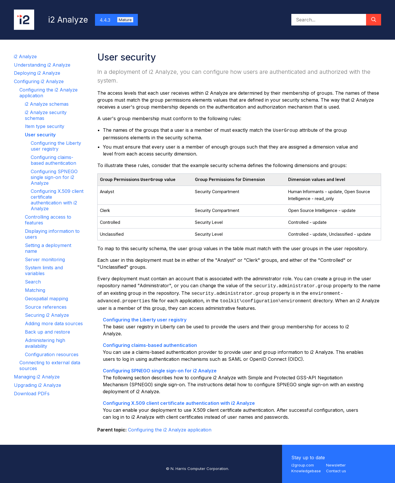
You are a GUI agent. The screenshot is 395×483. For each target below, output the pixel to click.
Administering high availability (45, 343)
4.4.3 (116, 20)
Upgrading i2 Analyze (37, 385)
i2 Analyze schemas (47, 104)
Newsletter (336, 465)
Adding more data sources (54, 323)
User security (40, 135)
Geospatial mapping (46, 298)
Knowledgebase (306, 471)
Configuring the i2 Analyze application (169, 430)
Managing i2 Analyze (37, 377)
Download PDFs (32, 393)
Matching (35, 290)
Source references (46, 307)
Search (33, 282)
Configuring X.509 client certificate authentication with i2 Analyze (57, 199)
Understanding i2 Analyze (42, 65)
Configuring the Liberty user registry (56, 146)
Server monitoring (45, 259)
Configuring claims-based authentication (53, 160)
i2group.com (302, 465)
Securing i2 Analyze (47, 315)
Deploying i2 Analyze (37, 73)
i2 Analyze (25, 56)
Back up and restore (47, 332)
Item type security (44, 126)
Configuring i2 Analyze (39, 81)
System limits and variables (44, 270)
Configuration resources (51, 354)
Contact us (336, 471)
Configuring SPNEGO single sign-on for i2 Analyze (54, 177)
